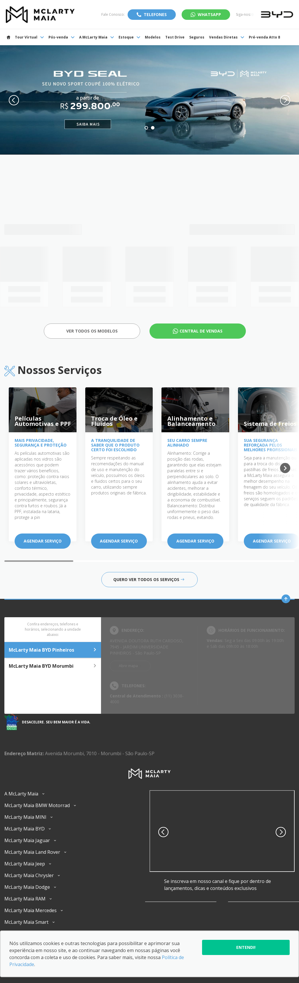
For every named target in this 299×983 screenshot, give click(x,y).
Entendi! (245, 947)
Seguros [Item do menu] (196, 37)
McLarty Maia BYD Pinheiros (53, 650)
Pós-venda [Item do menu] (61, 37)
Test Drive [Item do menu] (175, 37)
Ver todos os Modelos (92, 331)
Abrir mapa (128, 665)
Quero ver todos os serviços (148, 579)
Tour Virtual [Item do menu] (29, 37)
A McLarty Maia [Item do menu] (96, 37)
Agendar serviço (43, 541)
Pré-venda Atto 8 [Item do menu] (264, 37)
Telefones (155, 14)
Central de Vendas (201, 331)
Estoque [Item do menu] (129, 37)
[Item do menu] (8, 37)
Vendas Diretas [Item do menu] (226, 37)
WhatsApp (209, 14)
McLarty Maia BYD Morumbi (53, 666)
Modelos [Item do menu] (153, 37)
